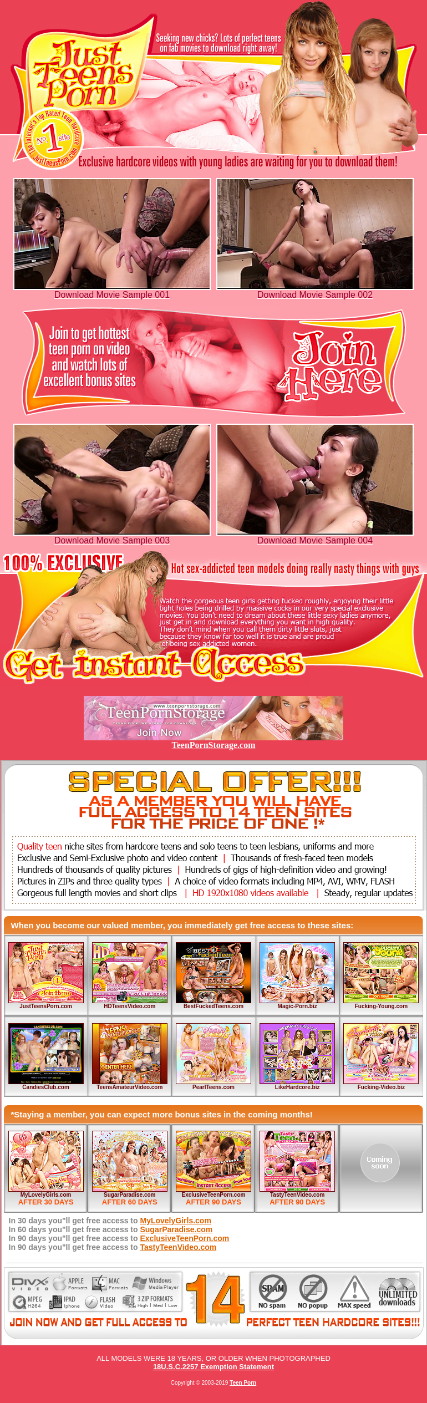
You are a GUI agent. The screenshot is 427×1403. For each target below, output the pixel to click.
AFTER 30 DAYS (46, 1202)
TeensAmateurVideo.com (129, 1087)
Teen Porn (243, 1383)
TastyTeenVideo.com (297, 1195)
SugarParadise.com (129, 1195)
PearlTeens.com (213, 1087)
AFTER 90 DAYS (213, 1202)
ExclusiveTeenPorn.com (214, 1195)
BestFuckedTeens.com (213, 1006)
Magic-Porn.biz (297, 1006)
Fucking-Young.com (381, 1006)
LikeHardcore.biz (297, 1087)
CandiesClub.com (45, 1087)
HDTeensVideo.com (129, 1006)
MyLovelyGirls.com (46, 1195)
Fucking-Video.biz (381, 1087)
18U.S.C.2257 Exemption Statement (213, 1367)
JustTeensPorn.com (45, 1006)
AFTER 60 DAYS (129, 1202)
